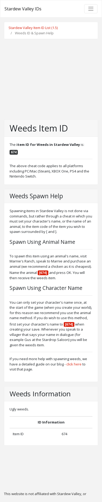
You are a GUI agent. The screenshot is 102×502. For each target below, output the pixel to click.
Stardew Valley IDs (23, 9)
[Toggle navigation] (90, 8)
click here (74, 364)
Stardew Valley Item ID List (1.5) (33, 27)
